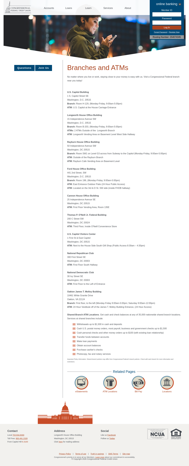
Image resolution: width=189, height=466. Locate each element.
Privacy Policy (65, 454)
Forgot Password (160, 32)
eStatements (81, 391)
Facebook (111, 435)
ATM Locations (110, 391)
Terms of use (80, 454)
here (61, 442)
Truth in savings (97, 454)
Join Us (43, 67)
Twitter (112, 438)
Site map (126, 454)
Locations (167, 391)
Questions (24, 67)
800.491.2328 (22, 438)
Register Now (174, 32)
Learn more (99, 457)
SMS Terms (113, 454)
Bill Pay (138, 391)
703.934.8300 (18, 435)
